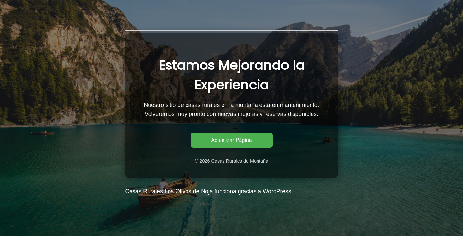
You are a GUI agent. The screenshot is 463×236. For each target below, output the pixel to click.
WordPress (277, 191)
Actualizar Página (231, 140)
